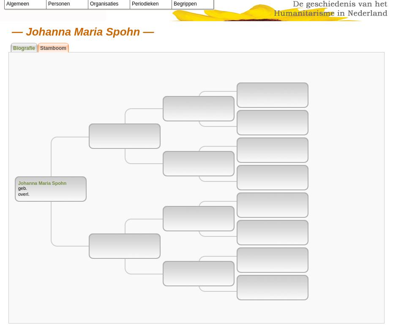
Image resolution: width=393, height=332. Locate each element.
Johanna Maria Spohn (42, 183)
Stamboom (53, 48)
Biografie (24, 48)
